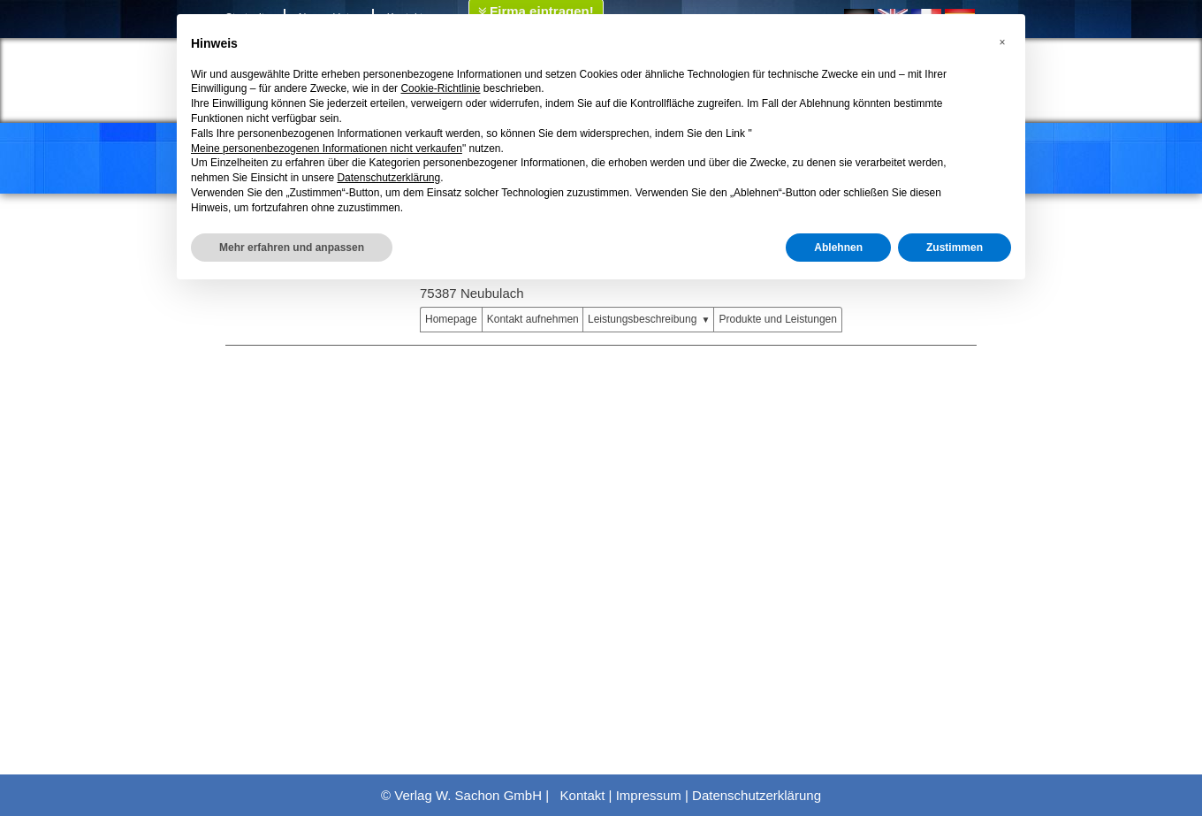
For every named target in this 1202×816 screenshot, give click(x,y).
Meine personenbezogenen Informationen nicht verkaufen (326, 148)
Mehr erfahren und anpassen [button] (291, 247)
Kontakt (582, 795)
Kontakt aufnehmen (533, 319)
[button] (1002, 42)
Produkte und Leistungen (777, 319)
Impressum (648, 795)
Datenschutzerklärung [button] (388, 178)
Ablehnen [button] (838, 247)
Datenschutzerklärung (756, 795)
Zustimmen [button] (954, 247)
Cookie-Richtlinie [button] (440, 88)
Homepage (451, 319)
